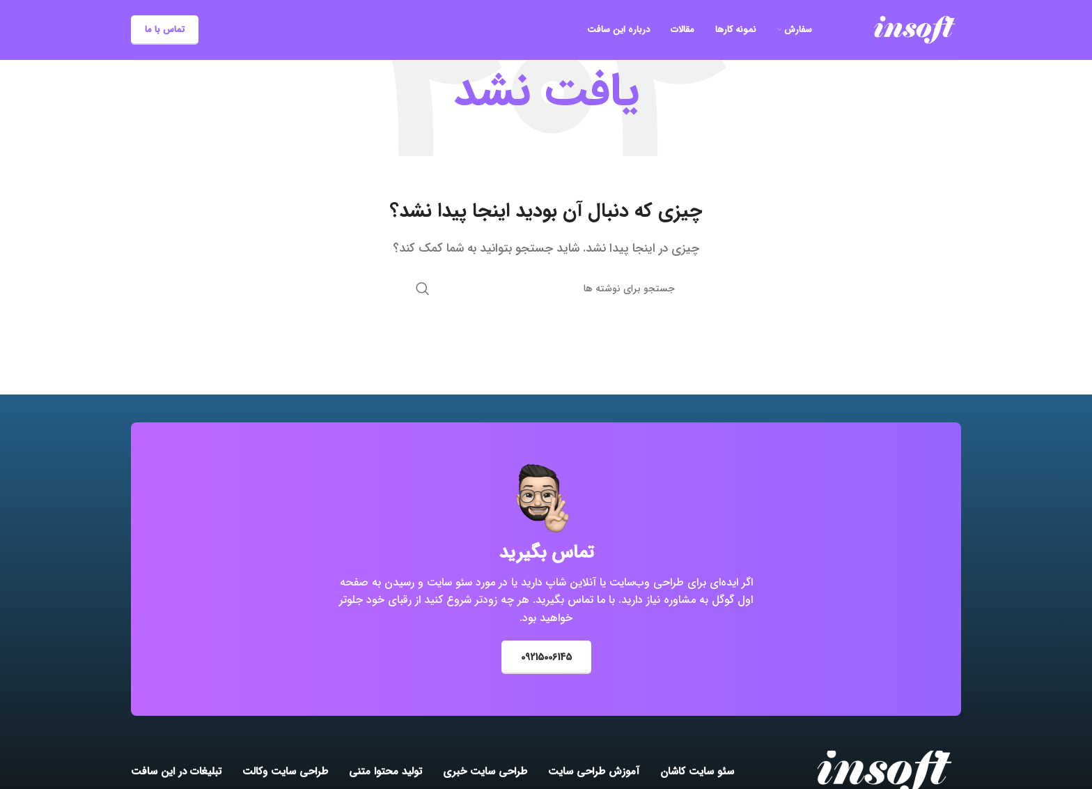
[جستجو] (546, 289)
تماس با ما (165, 29)
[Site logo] (914, 29)
